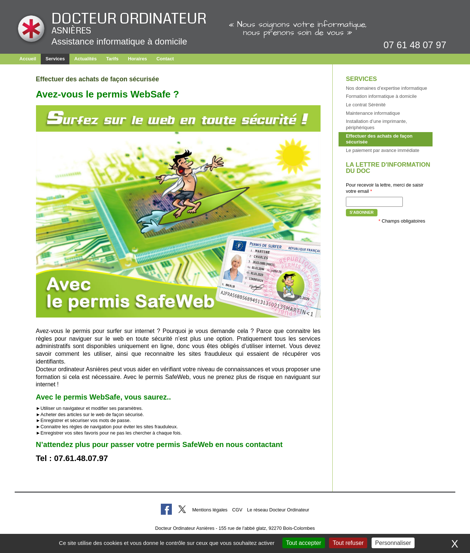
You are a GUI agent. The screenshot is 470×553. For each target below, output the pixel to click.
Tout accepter (303, 543)
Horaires (137, 58)
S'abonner (362, 212)
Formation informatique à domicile (381, 96)
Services (55, 58)
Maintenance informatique (373, 113)
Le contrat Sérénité (366, 104)
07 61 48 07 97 (415, 45)
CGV (237, 510)
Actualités (85, 58)
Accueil (27, 58)
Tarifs (112, 58)
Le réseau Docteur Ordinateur (278, 510)
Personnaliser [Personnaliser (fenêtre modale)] (393, 543)
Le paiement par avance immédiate (382, 150)
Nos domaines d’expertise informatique (386, 88)
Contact (165, 58)
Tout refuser (348, 543)
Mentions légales (209, 510)
